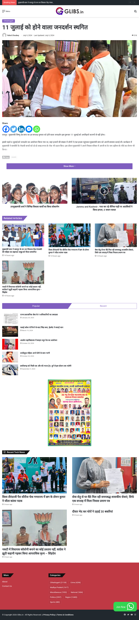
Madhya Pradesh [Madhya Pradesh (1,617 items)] (59, 587)
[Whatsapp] (36, 129)
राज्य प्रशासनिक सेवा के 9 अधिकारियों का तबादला (39, 314)
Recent (103, 306)
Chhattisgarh (8, 21)
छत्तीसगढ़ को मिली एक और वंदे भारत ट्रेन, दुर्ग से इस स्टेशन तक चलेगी (45, 366)
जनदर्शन (13, 157)
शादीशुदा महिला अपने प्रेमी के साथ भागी (35, 353)
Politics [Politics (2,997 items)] (55, 597)
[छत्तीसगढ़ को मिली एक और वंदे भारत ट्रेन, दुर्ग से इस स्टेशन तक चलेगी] (10, 369)
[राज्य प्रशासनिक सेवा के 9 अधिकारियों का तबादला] (10, 318)
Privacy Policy (49, 615)
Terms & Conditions (65, 615)
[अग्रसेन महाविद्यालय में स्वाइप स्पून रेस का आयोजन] (10, 344)
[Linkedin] (21, 129)
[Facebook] (6, 129)
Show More (69, 166)
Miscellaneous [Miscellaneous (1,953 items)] (58, 592)
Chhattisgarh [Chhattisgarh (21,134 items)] (58, 583)
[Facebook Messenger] (28, 129)
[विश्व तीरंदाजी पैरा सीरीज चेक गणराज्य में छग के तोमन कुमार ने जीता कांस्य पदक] (69, 235)
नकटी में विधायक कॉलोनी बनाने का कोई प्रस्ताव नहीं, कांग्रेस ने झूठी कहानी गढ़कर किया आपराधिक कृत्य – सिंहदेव (22, 289)
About (4, 581)
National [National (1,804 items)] (77, 592)
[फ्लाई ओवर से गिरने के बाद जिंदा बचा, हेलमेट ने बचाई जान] (10, 331)
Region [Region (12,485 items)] (71, 597)
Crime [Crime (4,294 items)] (75, 583)
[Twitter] (13, 129)
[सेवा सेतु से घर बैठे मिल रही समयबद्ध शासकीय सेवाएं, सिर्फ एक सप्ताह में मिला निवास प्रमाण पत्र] (116, 235)
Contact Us (7, 586)
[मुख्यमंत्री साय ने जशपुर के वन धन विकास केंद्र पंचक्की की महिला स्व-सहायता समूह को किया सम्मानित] (23, 235)
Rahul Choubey (13, 35)
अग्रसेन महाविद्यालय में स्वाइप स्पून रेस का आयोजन (38, 340)
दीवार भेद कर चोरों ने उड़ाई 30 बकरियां (92, 511)
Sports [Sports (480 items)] (55, 602)
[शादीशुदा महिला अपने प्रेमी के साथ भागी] (10, 357)
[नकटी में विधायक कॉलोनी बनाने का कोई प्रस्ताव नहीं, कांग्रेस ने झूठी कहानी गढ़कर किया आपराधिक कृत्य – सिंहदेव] (23, 272)
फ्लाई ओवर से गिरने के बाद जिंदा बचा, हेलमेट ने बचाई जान (41, 327)
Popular (36, 306)
